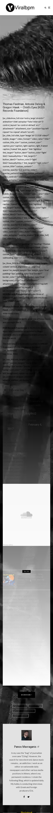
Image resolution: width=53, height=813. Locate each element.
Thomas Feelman (21, 716)
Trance (33, 580)
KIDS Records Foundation (24, 711)
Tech (27, 580)
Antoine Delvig (20, 706)
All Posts (6, 99)
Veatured (40, 580)
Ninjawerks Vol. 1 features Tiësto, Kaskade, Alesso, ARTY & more (32, 584)
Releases (20, 580)
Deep (28, 574)
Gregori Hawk (36, 706)
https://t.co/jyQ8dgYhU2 (21, 413)
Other (40, 574)
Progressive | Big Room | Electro (30, 577)
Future (33, 574)
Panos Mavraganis (25, 746)
